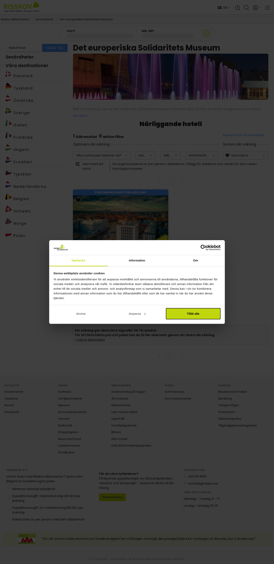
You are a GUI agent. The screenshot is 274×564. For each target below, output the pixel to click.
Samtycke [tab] (78, 260)
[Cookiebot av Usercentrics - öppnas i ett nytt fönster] (203, 247)
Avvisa (81, 313)
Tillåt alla (193, 313)
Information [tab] (137, 260)
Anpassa (137, 313)
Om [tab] (195, 260)
